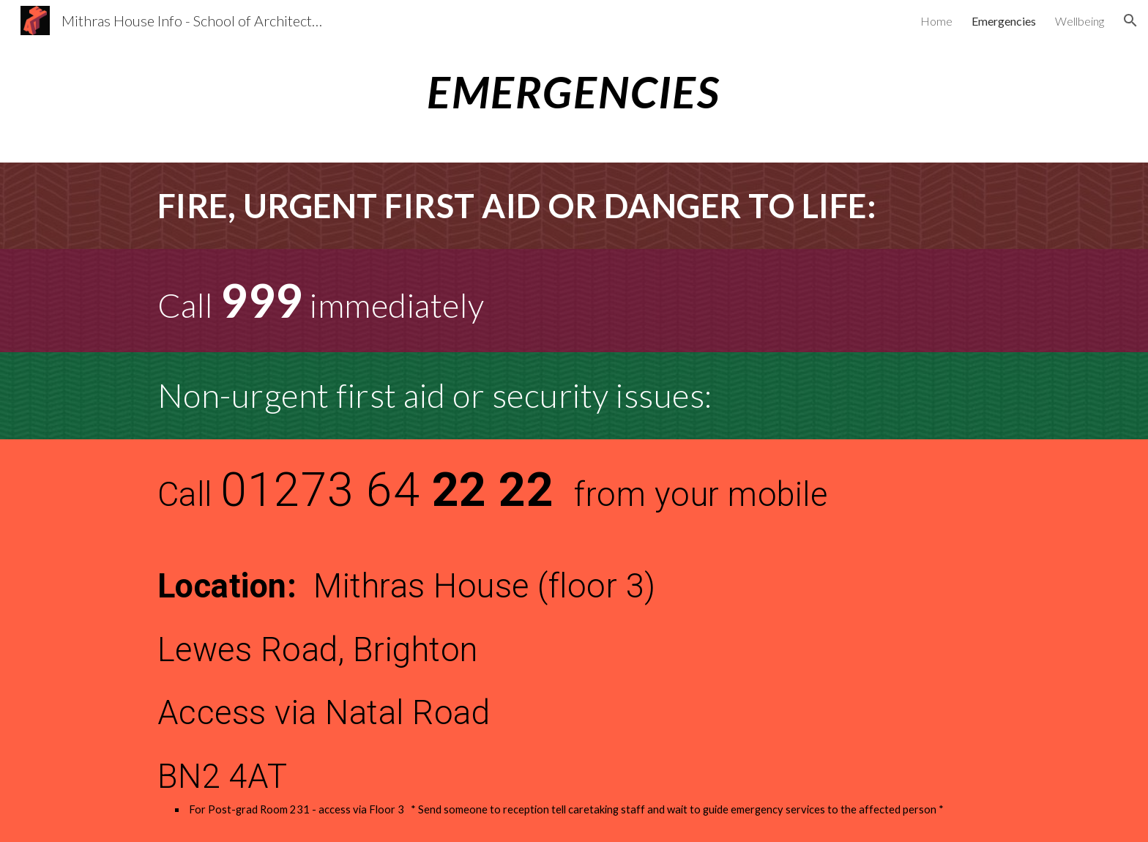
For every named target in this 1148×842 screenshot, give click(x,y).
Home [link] (936, 21)
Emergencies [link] (1004, 21)
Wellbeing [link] (1079, 21)
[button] (1130, 20)
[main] (574, 92)
